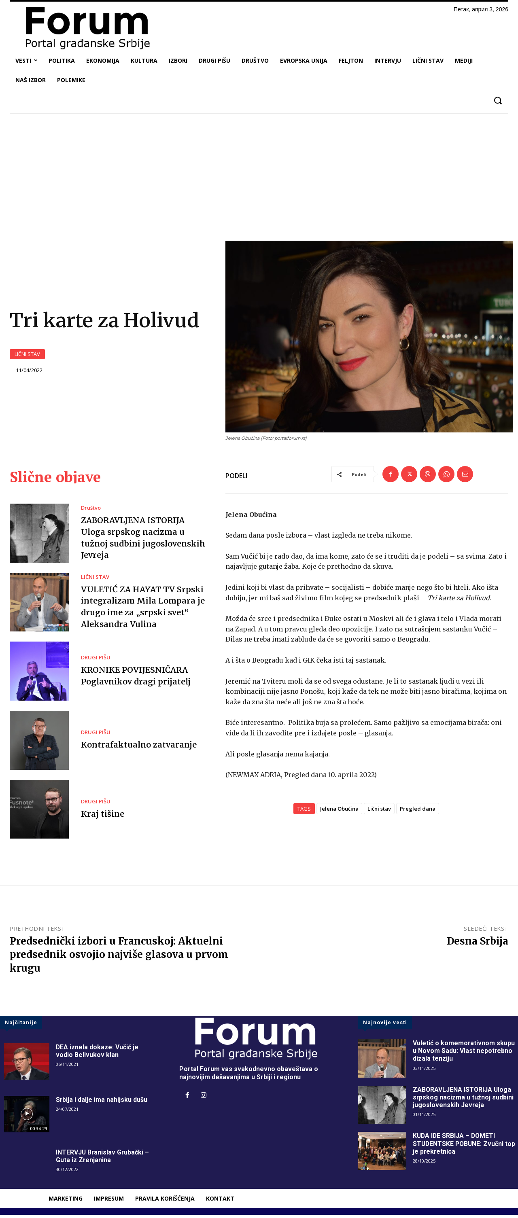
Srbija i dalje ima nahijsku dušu (102, 1103)
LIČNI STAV (27, 356)
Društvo (91, 511)
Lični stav (379, 812)
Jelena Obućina (339, 812)
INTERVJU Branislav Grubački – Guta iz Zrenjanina (103, 1159)
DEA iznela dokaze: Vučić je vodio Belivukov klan (97, 1054)
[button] (497, 100)
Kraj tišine (102, 817)
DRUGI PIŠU (95, 661)
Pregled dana (417, 812)
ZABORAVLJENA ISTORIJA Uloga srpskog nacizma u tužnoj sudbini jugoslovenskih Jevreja (463, 1100)
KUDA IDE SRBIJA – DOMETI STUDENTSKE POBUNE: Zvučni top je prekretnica (465, 1146)
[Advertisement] (259, 180)
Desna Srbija (477, 944)
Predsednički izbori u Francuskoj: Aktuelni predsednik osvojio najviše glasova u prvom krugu (119, 958)
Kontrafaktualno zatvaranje (138, 748)
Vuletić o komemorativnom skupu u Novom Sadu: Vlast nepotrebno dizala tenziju (464, 1053)
